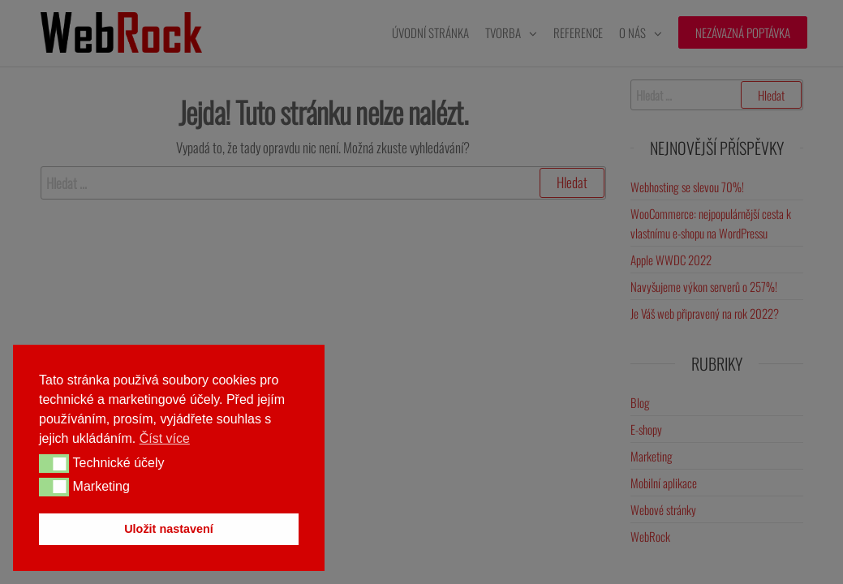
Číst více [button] (165, 438)
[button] (54, 463)
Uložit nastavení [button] (168, 528)
